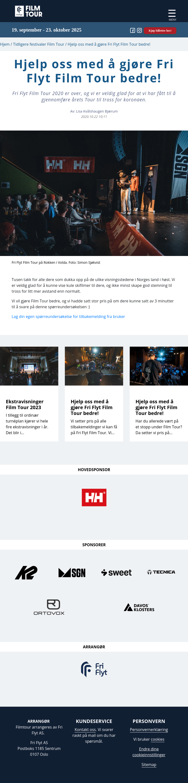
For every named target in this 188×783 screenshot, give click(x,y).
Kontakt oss (85, 729)
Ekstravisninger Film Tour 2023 (24, 404)
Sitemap (149, 764)
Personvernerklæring (149, 729)
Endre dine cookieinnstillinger (148, 751)
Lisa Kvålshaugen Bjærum (97, 111)
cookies (157, 739)
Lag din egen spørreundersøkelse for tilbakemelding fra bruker (68, 316)
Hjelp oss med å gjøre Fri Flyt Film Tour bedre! (91, 407)
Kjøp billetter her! (160, 30)
